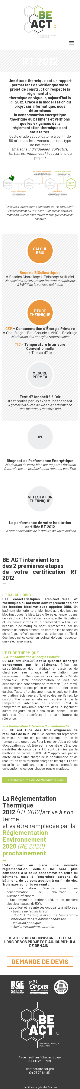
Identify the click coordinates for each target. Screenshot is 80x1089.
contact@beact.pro (40, 1069)
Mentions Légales (33, 1087)
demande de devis (40, 961)
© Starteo (51, 1087)
